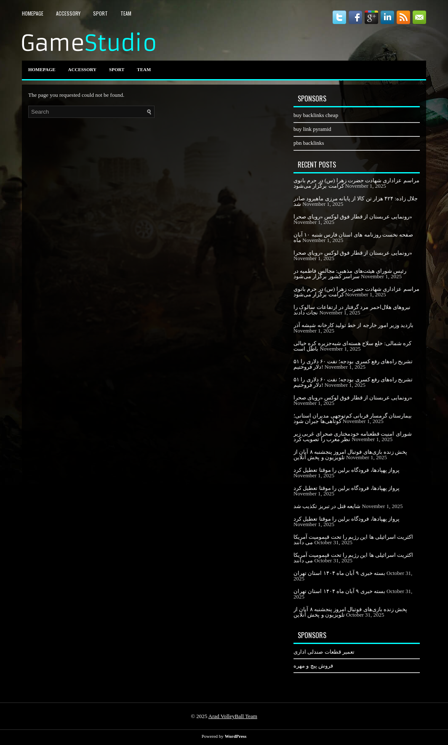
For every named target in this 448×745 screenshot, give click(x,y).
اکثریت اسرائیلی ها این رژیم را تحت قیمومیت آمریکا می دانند (353, 539)
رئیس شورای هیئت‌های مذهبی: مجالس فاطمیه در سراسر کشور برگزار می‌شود (349, 273)
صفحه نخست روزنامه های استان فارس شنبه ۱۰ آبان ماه (353, 237)
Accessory (68, 13)
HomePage (32, 13)
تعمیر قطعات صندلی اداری (324, 652)
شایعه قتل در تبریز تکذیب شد (326, 506)
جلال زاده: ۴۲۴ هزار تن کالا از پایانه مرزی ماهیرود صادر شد (355, 201)
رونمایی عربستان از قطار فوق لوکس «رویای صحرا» (352, 216)
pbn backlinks (308, 143)
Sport (100, 13)
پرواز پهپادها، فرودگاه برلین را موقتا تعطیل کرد (346, 470)
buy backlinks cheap (315, 115)
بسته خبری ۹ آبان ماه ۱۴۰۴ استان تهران (339, 573)
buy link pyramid (312, 129)
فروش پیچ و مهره (313, 666)
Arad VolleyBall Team (232, 716)
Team (125, 13)
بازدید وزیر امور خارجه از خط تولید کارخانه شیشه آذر (353, 325)
